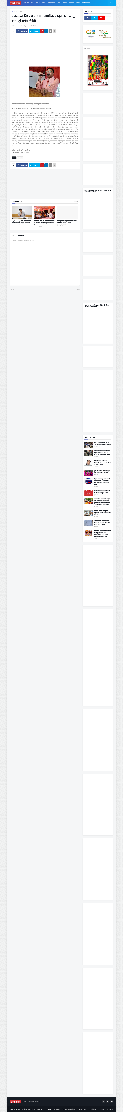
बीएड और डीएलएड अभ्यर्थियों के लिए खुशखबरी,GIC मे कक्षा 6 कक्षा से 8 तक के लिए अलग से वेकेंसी (102, 482)
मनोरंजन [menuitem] (71, 3)
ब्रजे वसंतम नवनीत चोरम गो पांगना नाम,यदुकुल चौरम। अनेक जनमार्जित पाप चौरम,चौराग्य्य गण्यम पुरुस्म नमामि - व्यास (102, 533)
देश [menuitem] (32, 3)
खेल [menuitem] (59, 3)
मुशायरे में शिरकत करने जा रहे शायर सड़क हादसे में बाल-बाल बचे (102, 443)
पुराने (78, 289)
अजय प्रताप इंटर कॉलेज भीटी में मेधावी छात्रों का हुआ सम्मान (102, 492)
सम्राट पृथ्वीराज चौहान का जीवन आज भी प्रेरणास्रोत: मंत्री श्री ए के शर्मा (67, 222)
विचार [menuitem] (77, 3)
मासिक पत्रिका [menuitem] (86, 3)
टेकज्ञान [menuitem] (64, 3)
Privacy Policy (83, 1109)
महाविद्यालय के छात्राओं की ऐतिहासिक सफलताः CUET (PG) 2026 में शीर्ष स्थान (102, 462)
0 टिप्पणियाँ (33, 26)
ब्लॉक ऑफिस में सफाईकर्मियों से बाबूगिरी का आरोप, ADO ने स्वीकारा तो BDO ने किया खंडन (102, 452)
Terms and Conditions (69, 1109)
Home (49, 1109)
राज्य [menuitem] (37, 3)
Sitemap (101, 1109)
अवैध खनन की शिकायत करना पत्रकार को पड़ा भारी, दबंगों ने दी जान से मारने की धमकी (102, 522)
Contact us (109, 1109)
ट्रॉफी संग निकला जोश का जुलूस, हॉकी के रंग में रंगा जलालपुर (102, 472)
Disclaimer (93, 1109)
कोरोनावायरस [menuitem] (51, 3)
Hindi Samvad (26, 1109)
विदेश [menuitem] (43, 3)
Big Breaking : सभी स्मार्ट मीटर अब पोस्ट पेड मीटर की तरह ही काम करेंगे (21, 222)
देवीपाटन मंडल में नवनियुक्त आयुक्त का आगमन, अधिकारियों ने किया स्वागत (102, 512)
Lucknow (19, 11)
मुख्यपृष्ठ (13, 11)
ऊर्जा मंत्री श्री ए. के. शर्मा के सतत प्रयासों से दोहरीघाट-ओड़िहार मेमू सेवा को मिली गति (44, 222)
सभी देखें (76, 201)
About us (57, 1109)
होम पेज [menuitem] (26, 3)
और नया (12, 289)
